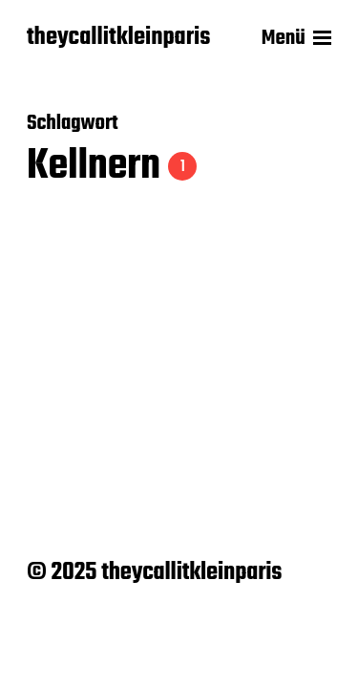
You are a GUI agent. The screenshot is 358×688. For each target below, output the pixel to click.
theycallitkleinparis (119, 38)
